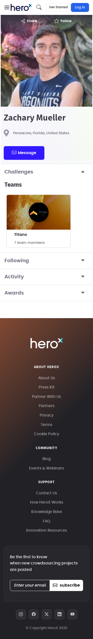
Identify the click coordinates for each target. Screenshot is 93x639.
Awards (46, 293)
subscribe (66, 585)
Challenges (46, 172)
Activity (46, 277)
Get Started (58, 7)
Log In (80, 7)
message (24, 152)
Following (46, 261)
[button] (7, 7)
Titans (20, 235)
